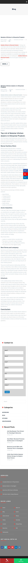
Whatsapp (21, 560)
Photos (17, 515)
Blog (10, 39)
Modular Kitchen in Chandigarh (9, 486)
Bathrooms (5, 412)
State (6, 379)
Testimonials (5, 532)
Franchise (18, 519)
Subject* (7, 385)
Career (17, 511)
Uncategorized (6, 421)
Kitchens (11, 89)
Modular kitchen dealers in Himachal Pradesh (12, 86)
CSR (17, 528)
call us (7, 560)
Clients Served (6, 515)
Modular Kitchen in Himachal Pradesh (12, 37)
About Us (18, 507)
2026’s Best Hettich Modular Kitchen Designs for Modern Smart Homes (15, 456)
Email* (6, 362)
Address (6, 367)
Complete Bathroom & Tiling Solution (11, 481)
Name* (6, 350)
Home (4, 507)
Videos (4, 519)
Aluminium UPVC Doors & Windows (10, 490)
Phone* (6, 356)
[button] (25, 170)
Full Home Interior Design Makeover (10, 494)
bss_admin (4, 39)
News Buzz (5, 528)
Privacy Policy (19, 524)
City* (6, 373)
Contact (4, 524)
